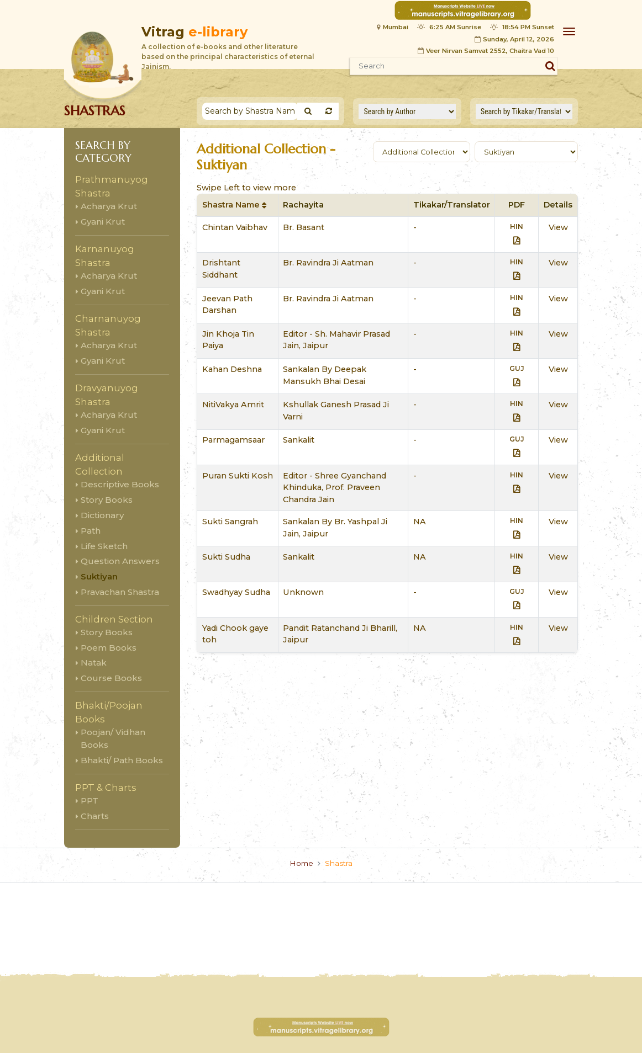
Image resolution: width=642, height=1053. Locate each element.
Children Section (114, 619)
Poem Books (108, 647)
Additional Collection (99, 464)
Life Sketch (104, 546)
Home (301, 863)
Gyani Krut (103, 221)
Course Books (111, 678)
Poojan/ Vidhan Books (113, 738)
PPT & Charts (105, 787)
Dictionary (102, 515)
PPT (89, 800)
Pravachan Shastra (120, 592)
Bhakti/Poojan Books (109, 712)
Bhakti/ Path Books (122, 760)
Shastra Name (234, 205)
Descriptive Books (120, 484)
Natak (94, 662)
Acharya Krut (109, 206)
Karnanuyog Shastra (104, 255)
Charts (95, 816)
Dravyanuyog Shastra (106, 394)
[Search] (250, 111)
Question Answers (120, 561)
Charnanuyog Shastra (108, 325)
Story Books (107, 499)
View (558, 227)
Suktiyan (99, 576)
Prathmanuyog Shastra (111, 186)
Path (91, 530)
